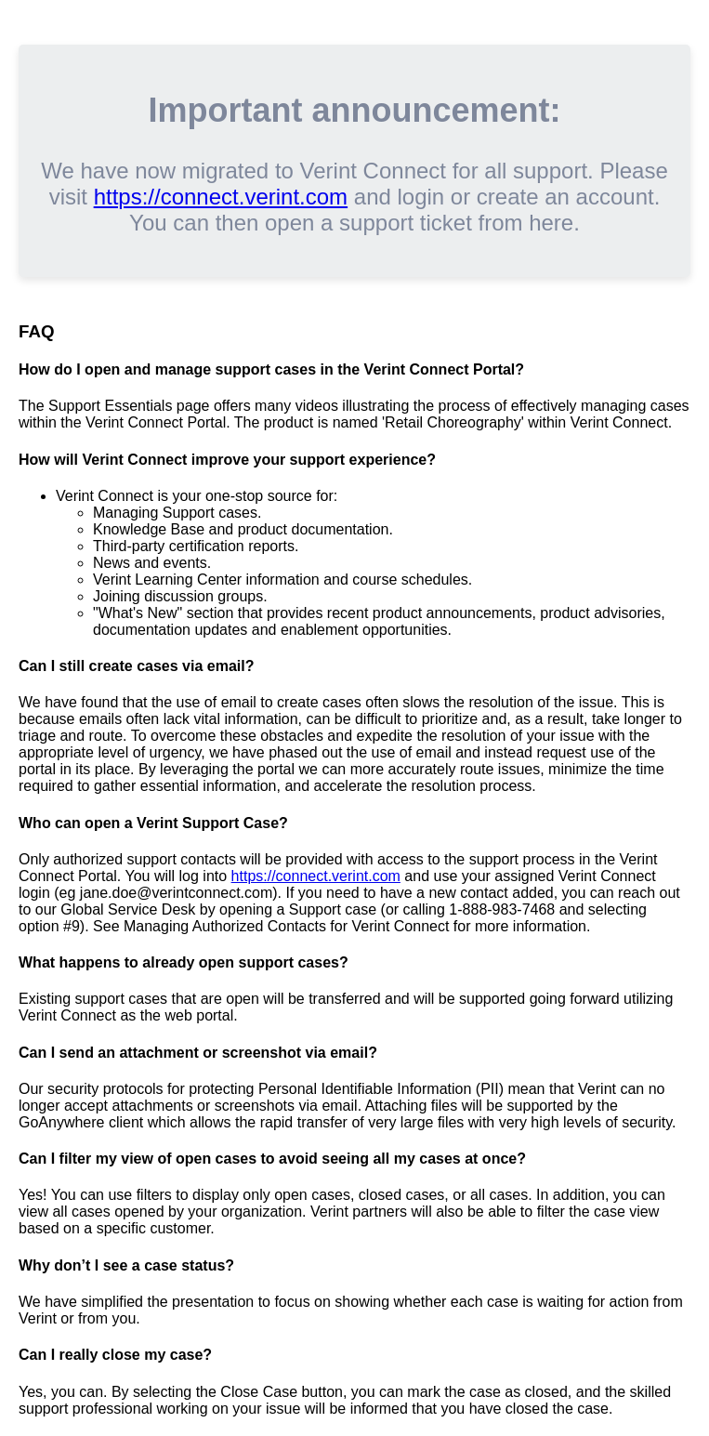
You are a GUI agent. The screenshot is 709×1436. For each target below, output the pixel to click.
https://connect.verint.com (221, 196)
